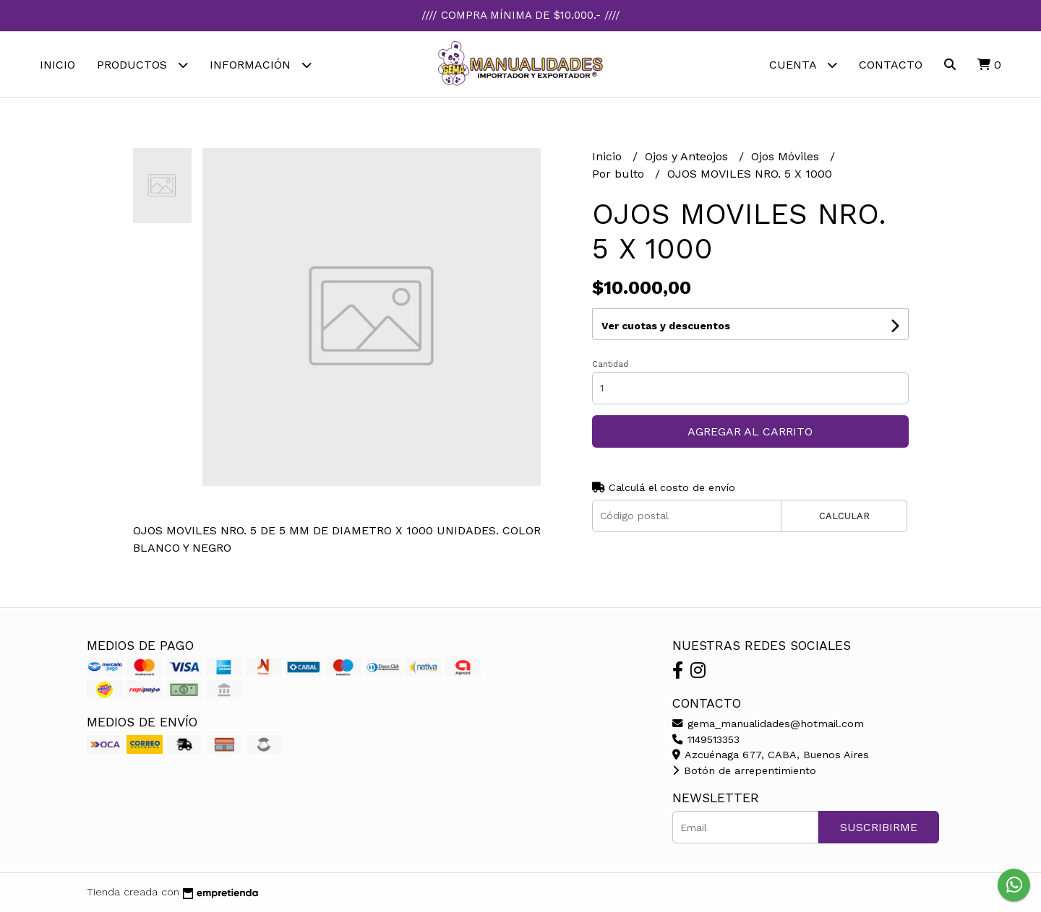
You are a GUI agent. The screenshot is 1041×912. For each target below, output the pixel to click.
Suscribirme (878, 827)
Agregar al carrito (750, 431)
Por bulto (620, 174)
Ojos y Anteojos (688, 156)
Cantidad (610, 364)
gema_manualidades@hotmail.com (768, 723)
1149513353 (706, 739)
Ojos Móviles (787, 156)
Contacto (890, 64)
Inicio (57, 64)
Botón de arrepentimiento (744, 770)
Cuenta (803, 64)
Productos (142, 64)
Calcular (844, 516)
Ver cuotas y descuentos (665, 325)
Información (261, 64)
